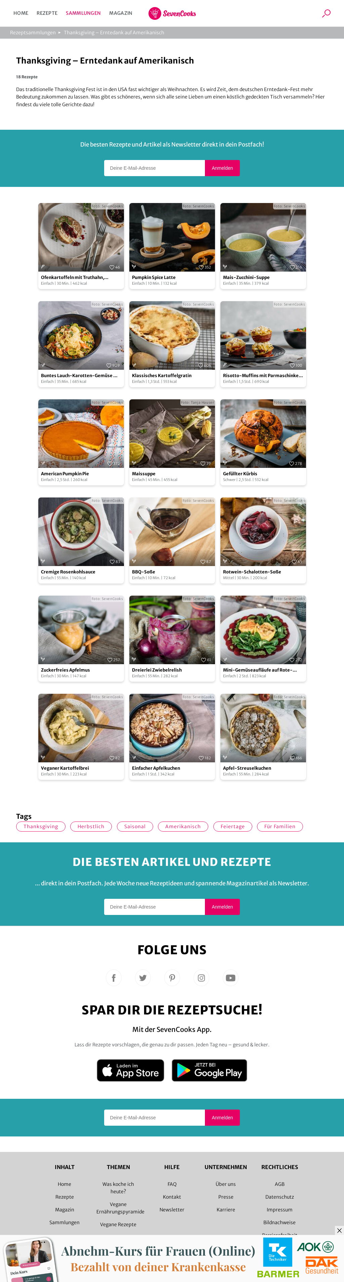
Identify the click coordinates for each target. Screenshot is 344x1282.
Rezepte (47, 13)
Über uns (226, 1184)
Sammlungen (83, 13)
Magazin (120, 13)
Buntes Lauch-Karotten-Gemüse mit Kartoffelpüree (81, 376)
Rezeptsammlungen (33, 33)
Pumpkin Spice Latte (154, 277)
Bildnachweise (279, 1222)
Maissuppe (144, 474)
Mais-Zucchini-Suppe (246, 277)
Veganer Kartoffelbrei (65, 768)
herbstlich (91, 827)
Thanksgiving (41, 827)
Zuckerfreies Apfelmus (65, 670)
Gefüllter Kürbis (240, 474)
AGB (280, 1184)
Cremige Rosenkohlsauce (68, 572)
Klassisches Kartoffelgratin (161, 375)
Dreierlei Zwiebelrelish (157, 670)
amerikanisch (183, 827)
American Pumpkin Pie (65, 474)
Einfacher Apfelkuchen (156, 768)
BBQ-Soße (143, 572)
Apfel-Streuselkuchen (247, 768)
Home (20, 13)
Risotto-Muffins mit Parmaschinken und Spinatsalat (262, 376)
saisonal (135, 827)
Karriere (226, 1210)
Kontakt (172, 1197)
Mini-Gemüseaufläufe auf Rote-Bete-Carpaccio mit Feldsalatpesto (261, 670)
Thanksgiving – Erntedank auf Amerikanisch (114, 33)
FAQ (172, 1184)
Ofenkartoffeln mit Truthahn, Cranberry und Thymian (72, 278)
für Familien (280, 827)
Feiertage (233, 827)
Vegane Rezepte (118, 1224)
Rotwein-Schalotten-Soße (252, 572)
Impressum (280, 1210)
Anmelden (222, 168)
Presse (225, 1197)
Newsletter (172, 1210)
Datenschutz (279, 1197)
